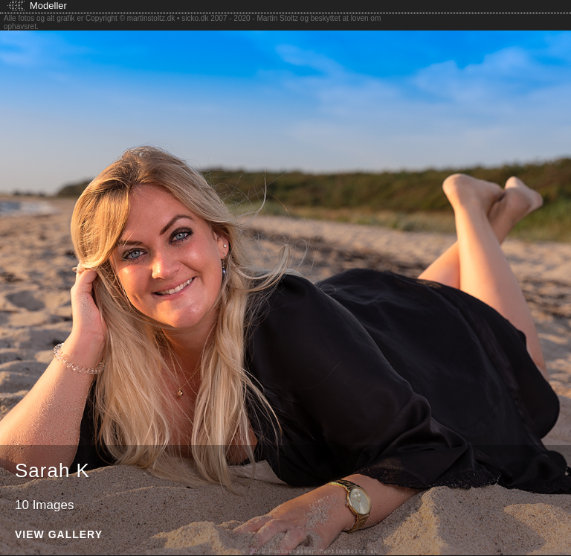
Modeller (48, 5)
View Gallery (59, 534)
